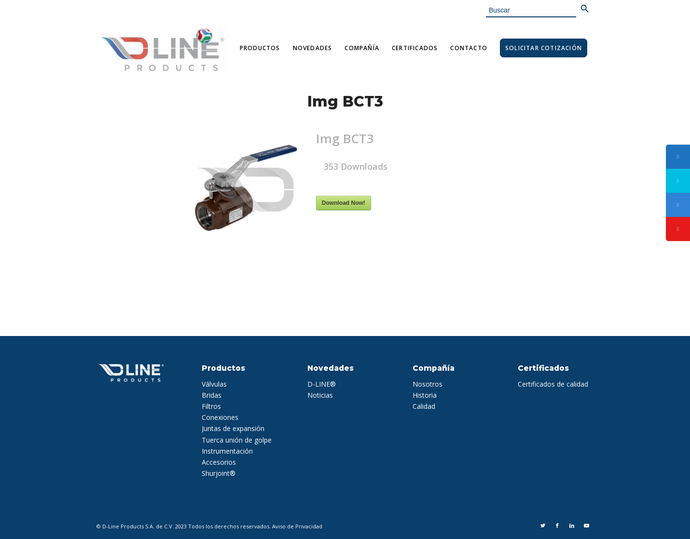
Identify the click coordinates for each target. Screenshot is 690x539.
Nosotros (427, 384)
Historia (425, 395)
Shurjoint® (218, 473)
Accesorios (219, 462)
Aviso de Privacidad (297, 526)
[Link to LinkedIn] (572, 525)
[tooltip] (678, 157)
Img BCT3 (345, 101)
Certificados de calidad (553, 384)
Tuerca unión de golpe (237, 440)
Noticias (320, 395)
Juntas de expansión (233, 428)
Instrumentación (227, 451)
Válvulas (214, 384)
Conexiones (220, 417)
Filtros (211, 406)
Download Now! (343, 203)
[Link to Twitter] (543, 525)
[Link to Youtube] (586, 525)
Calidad (424, 406)
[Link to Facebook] (557, 525)
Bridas (211, 395)
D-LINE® (321, 384)
